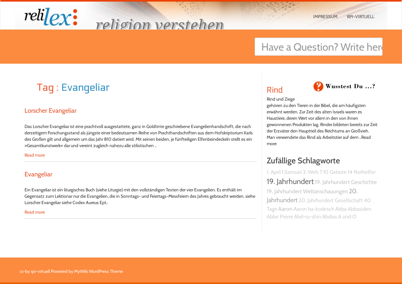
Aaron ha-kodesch (313, 209)
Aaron (285, 208)
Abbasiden (359, 209)
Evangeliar (38, 174)
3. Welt (311, 172)
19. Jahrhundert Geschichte (346, 182)
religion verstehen (159, 24)
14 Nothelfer (362, 172)
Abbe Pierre (280, 216)
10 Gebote (335, 172)
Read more (35, 155)
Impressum (325, 16)
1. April (274, 172)
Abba (341, 209)
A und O (347, 216)
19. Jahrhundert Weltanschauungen (307, 191)
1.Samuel (292, 172)
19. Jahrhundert (290, 181)
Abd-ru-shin (307, 216)
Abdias (329, 216)
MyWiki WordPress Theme (98, 271)
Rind (275, 90)
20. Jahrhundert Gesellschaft (331, 200)
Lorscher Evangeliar (50, 110)
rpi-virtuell (360, 16)
